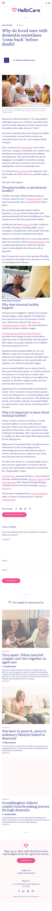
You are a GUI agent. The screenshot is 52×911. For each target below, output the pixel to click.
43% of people (22, 171)
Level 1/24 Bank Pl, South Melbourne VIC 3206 (26, 885)
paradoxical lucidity (36, 241)
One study (16, 213)
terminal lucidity (33, 199)
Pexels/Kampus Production (11, 300)
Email (4, 570)
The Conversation (39, 493)
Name (5, 561)
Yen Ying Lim (8, 476)
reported (26, 224)
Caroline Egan (10, 666)
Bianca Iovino (10, 742)
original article (8, 499)
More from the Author (14, 514)
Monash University (37, 479)
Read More (6, 681)
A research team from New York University (21, 333)
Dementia (19, 25)
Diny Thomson (8, 482)
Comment (6, 539)
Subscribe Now (26, 860)
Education (5, 727)
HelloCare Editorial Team (25, 60)
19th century (26, 147)
